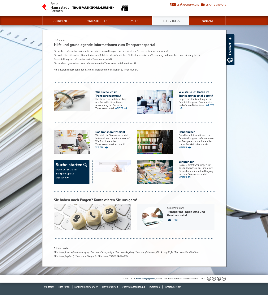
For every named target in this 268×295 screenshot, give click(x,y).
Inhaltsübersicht (173, 287)
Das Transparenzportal (110, 132)
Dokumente (61, 21)
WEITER (119, 108)
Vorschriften (97, 21)
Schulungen (186, 162)
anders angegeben (145, 278)
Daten (134, 21)
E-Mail (172, 220)
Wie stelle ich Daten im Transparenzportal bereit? (196, 94)
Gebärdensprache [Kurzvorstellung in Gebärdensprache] (188, 4)
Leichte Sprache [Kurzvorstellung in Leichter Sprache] (216, 4)
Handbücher (187, 132)
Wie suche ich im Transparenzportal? (108, 94)
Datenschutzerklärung (133, 287)
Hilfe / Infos (171, 21)
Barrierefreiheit (110, 287)
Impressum (155, 287)
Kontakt (207, 21)
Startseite (49, 287)
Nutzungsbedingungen (86, 287)
